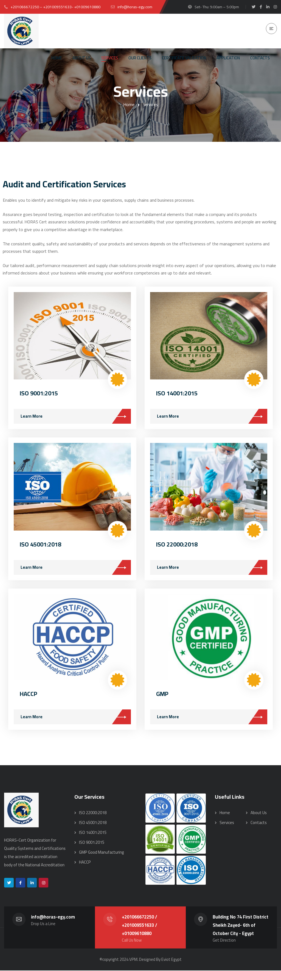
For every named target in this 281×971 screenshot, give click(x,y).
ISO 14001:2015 (177, 393)
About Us (259, 813)
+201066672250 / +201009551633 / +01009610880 (139, 925)
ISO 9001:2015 (39, 393)
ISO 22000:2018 (177, 544)
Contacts (259, 823)
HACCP (28, 694)
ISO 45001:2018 (40, 544)
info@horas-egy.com (53, 917)
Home (128, 104)
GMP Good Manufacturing (101, 853)
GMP (162, 694)
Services (227, 823)
